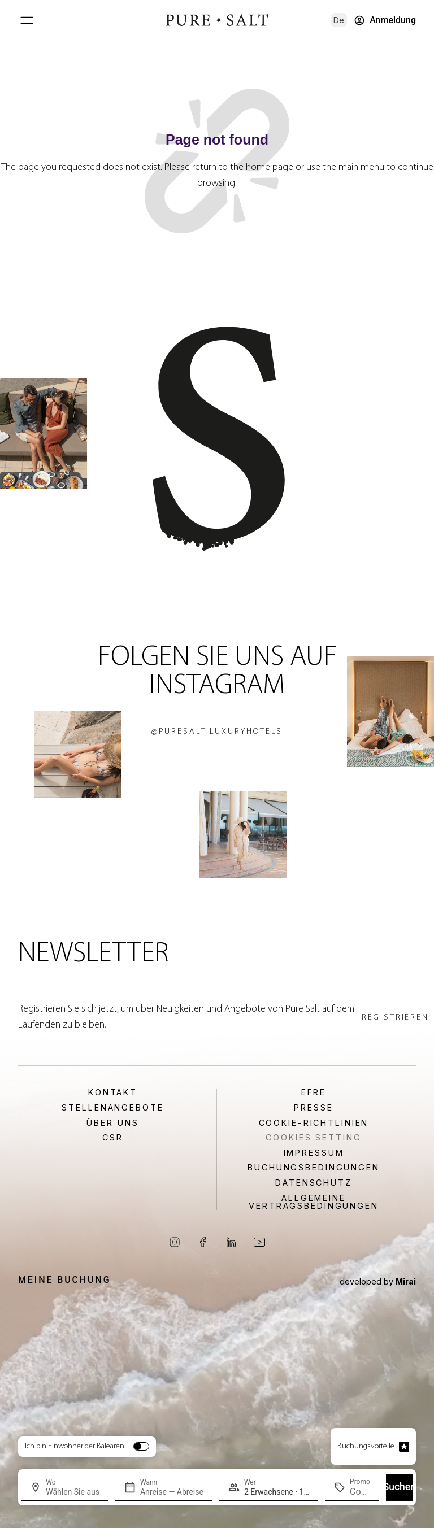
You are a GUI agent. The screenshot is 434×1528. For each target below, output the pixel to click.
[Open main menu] (27, 20)
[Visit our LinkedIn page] (231, 1242)
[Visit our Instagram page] (174, 1242)
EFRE (314, 1092)
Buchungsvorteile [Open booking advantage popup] (365, 1446)
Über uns (112, 1123)
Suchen (399, 1486)
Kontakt (112, 1092)
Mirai (406, 1281)
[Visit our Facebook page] (202, 1242)
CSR (112, 1138)
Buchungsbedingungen (314, 1168)
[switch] (141, 1446)
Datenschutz (313, 1183)
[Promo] (360, 1491)
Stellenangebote (112, 1108)
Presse (313, 1108)
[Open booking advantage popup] (404, 1447)
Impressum (314, 1153)
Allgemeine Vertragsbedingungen (314, 1202)
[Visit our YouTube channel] (259, 1242)
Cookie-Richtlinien (314, 1123)
